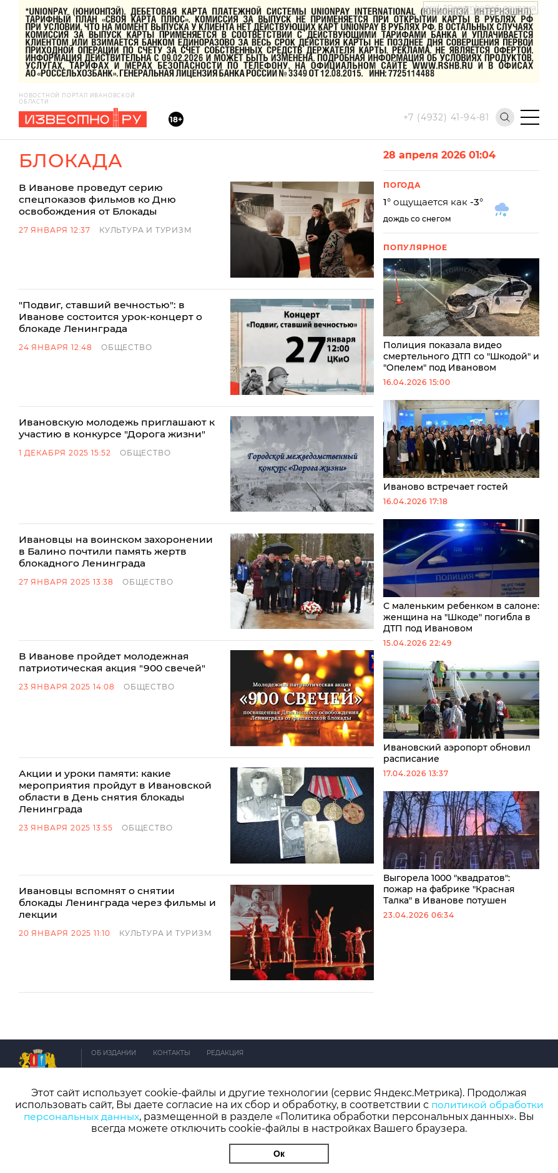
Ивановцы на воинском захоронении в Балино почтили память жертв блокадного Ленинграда (132, 482)
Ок (279, 1154)
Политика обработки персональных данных (175, 1019)
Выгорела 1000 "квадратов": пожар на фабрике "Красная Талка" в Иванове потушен (461, 848)
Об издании (113, 946)
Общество (126, 324)
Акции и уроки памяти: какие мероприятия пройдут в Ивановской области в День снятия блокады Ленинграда (134, 670)
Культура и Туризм (145, 218)
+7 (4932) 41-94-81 (446, 117)
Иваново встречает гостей (461, 446)
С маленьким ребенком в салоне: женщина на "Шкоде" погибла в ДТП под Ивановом (461, 576)
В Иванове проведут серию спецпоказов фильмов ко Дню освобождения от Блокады (135, 193)
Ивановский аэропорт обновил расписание (461, 712)
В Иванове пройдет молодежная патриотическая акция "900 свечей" (114, 570)
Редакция (229, 946)
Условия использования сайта (148, 1001)
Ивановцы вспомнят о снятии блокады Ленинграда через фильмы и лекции (121, 759)
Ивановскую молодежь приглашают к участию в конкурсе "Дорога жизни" (118, 382)
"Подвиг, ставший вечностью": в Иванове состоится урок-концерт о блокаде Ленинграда (126, 293)
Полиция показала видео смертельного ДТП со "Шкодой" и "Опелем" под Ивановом (461, 315)
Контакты (173, 946)
